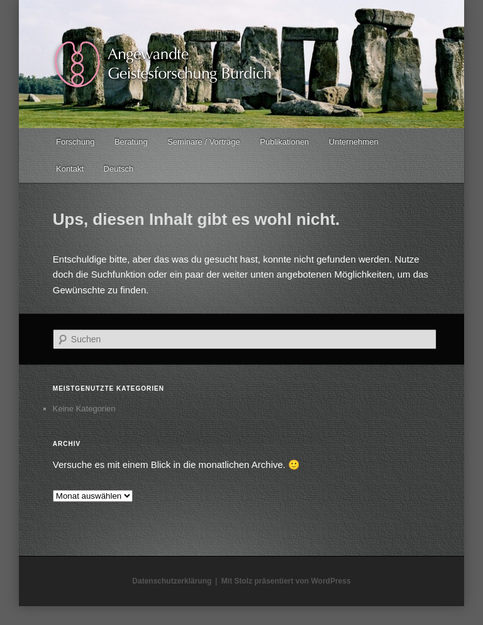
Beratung (131, 141)
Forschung (75, 141)
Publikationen (284, 141)
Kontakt (70, 168)
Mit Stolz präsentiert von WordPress (286, 581)
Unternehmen (354, 141)
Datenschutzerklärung (171, 581)
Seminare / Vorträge (203, 141)
